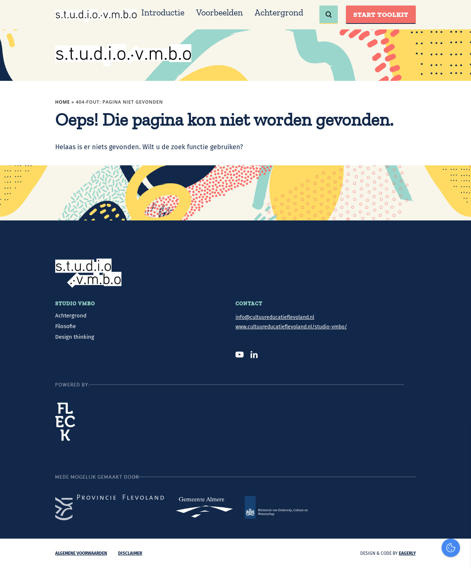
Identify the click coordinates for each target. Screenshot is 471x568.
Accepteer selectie (408, 554)
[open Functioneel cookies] (459, 484)
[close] (460, 438)
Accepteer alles (408, 533)
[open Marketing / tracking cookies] (459, 506)
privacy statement (435, 459)
